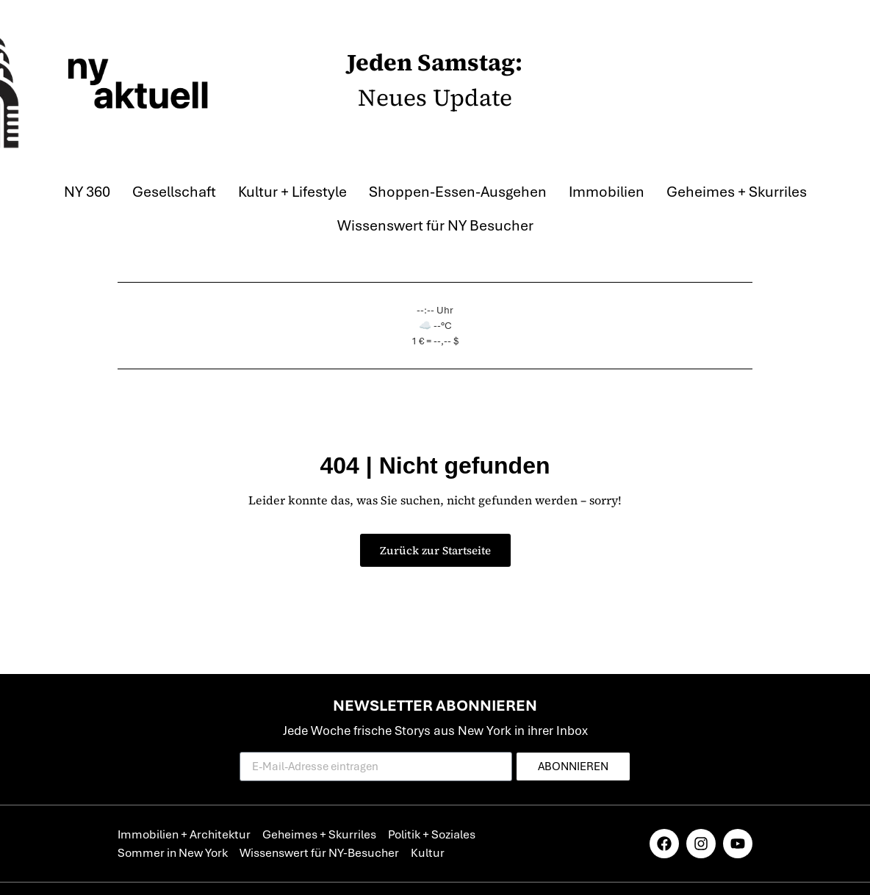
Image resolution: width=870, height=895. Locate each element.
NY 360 (87, 191)
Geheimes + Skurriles (736, 191)
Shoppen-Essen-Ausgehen (458, 191)
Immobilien (606, 191)
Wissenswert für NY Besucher (435, 225)
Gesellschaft (174, 191)
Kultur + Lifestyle (292, 191)
